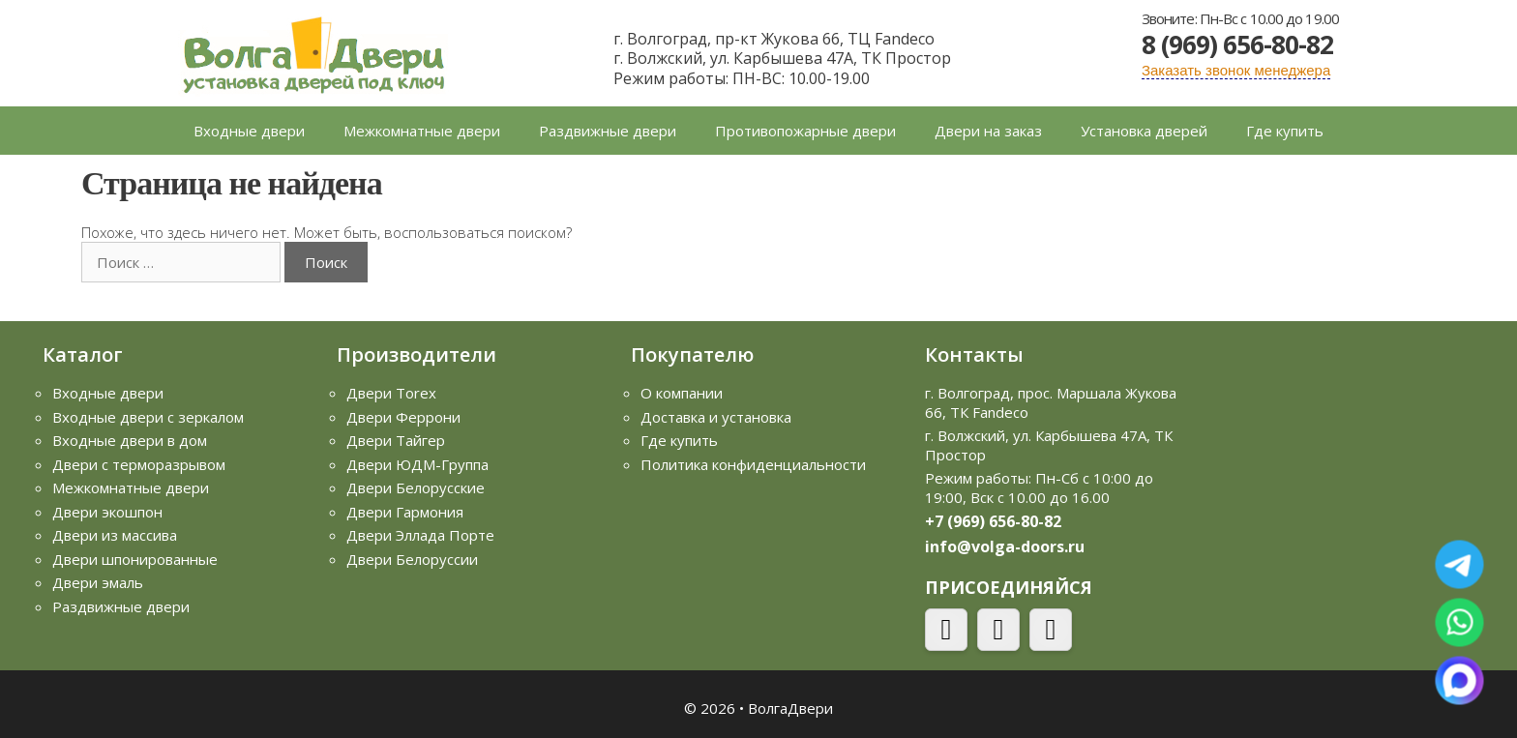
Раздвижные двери (607, 130)
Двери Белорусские (415, 487)
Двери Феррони (403, 417)
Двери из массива (114, 535)
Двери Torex (391, 392)
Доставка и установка (715, 417)
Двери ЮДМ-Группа (417, 464)
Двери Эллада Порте (420, 535)
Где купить (1285, 130)
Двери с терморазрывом (138, 464)
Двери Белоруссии (412, 559)
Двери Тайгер (395, 440)
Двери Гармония (404, 511)
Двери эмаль (97, 582)
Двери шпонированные (135, 559)
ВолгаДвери (790, 708)
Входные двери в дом (129, 440)
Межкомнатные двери (421, 130)
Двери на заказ (988, 130)
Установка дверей (1144, 130)
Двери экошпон (107, 511)
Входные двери (249, 130)
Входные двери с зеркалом (148, 417)
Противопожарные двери (805, 130)
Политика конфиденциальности (753, 464)
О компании (681, 392)
